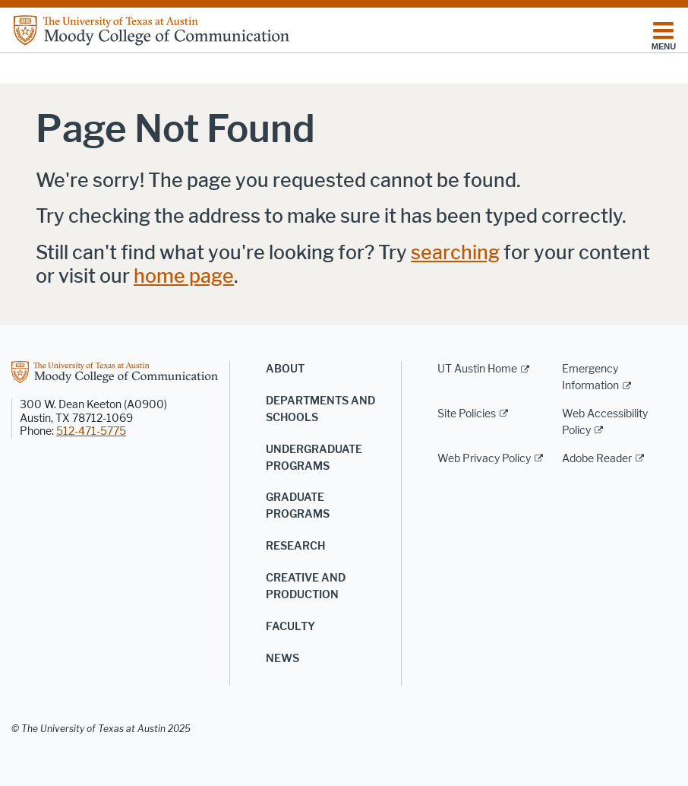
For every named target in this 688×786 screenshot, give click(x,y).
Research (295, 546)
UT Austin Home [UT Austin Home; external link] (477, 369)
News (282, 658)
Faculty (290, 626)
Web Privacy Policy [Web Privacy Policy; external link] (484, 458)
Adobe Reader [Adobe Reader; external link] (597, 458)
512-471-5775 (91, 431)
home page (184, 276)
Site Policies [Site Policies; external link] (466, 413)
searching (455, 253)
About (285, 369)
